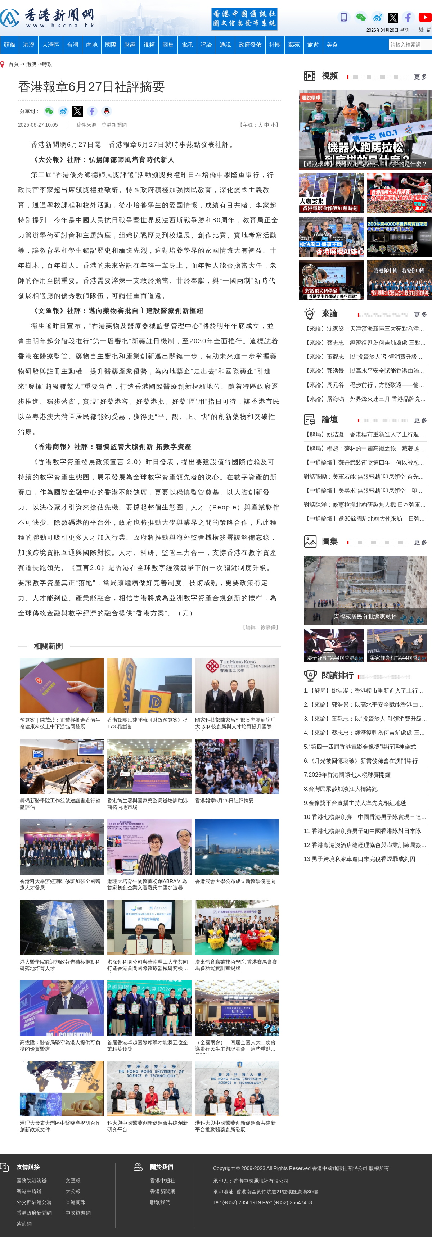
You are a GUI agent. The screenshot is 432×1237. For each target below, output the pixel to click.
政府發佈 (250, 45)
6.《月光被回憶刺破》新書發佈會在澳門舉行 (361, 761)
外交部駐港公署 (34, 1202)
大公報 (73, 1191)
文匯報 (73, 1180)
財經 (130, 45)
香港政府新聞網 (34, 1213)
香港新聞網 (162, 1191)
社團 (275, 45)
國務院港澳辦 (32, 1180)
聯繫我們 (160, 1202)
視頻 (149, 45)
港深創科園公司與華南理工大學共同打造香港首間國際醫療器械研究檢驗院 (147, 968)
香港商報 (76, 1202)
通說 (225, 45)
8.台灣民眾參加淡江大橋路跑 (341, 789)
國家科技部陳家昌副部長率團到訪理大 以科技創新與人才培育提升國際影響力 (236, 726)
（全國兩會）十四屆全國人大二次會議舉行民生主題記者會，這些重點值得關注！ (235, 1048)
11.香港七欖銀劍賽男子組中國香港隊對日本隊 (362, 831)
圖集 (168, 45)
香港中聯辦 (29, 1191)
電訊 (187, 45)
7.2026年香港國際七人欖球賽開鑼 (347, 775)
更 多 (420, 77)
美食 (332, 45)
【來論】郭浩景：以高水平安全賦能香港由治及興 (367, 371)
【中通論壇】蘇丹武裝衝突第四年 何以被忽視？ (367, 462)
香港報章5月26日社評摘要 (224, 800)
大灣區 (50, 45)
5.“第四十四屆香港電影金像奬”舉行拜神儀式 (360, 747)
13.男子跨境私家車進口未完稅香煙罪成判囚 (359, 859)
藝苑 (294, 45)
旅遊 (313, 45)
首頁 (14, 64)
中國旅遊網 (78, 1213)
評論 (206, 45)
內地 (92, 45)
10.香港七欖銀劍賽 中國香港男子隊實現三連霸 (365, 817)
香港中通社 (162, 1180)
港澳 (29, 45)
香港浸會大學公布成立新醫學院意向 (235, 881)
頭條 (9, 45)
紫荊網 (24, 1224)
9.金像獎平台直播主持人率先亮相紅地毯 (355, 803)
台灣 (72, 45)
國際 (111, 45)
